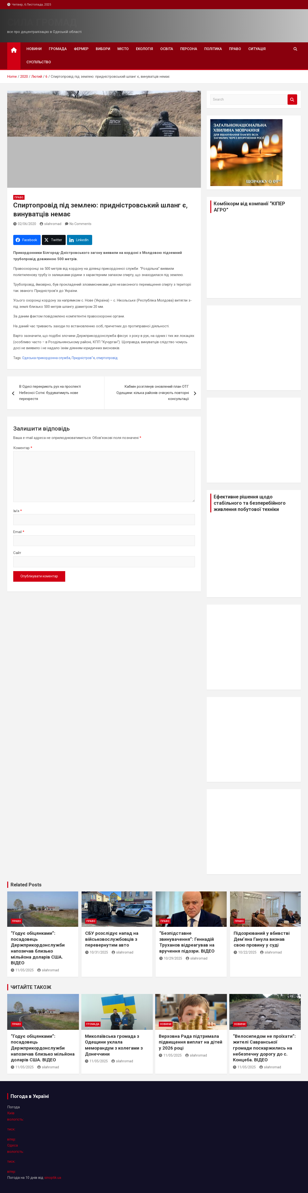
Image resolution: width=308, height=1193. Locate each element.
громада (58, 49)
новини (34, 49)
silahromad (50, 224)
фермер (81, 49)
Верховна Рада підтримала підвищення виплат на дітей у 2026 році (190, 1042)
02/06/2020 (24, 224)
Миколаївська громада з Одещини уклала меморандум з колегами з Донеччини (114, 1045)
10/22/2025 (245, 952)
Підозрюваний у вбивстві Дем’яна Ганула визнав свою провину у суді (262, 939)
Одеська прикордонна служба (46, 358)
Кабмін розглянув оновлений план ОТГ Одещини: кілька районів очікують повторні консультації (152, 392)
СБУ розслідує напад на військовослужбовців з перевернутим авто (111, 939)
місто (123, 49)
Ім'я (17, 511)
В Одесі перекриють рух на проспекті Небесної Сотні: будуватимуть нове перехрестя (50, 392)
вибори (103, 49)
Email (18, 532)
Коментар (22, 448)
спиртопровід (107, 358)
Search (292, 99)
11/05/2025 (22, 970)
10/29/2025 (170, 958)
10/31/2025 (96, 952)
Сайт (17, 553)
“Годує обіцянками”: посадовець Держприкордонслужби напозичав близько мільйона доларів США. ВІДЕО (38, 948)
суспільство (38, 62)
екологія (144, 49)
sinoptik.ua (52, 1177)
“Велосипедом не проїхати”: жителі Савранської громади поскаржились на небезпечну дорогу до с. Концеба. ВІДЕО (264, 1048)
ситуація (257, 49)
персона (188, 49)
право (235, 49)
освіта (166, 49)
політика (213, 49)
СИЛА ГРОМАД (42, 22)
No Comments (80, 224)
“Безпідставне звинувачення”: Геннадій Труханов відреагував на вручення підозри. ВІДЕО (186, 942)
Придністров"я (83, 358)
